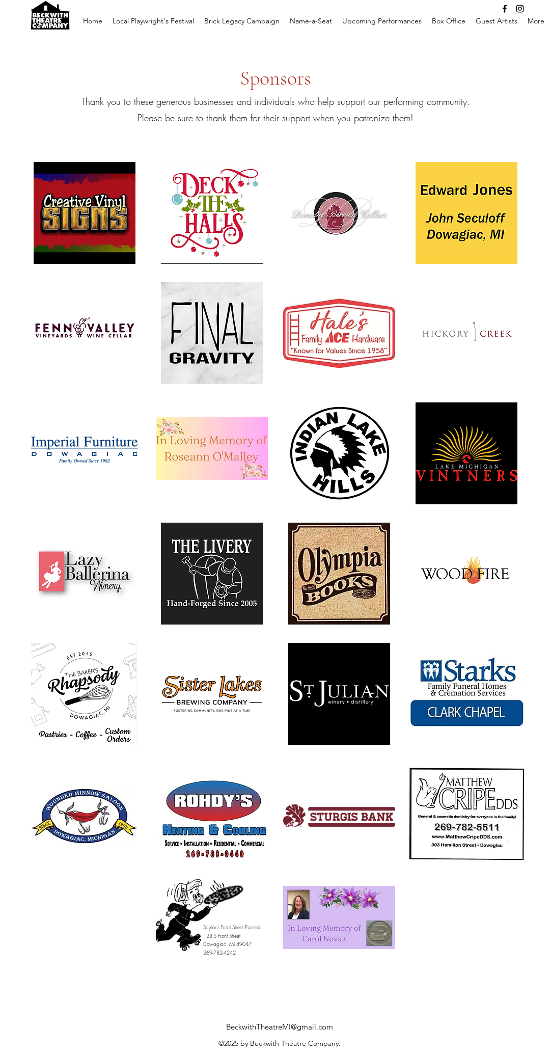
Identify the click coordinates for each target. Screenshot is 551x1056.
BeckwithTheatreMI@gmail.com (279, 1027)
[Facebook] (505, 9)
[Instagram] (520, 9)
